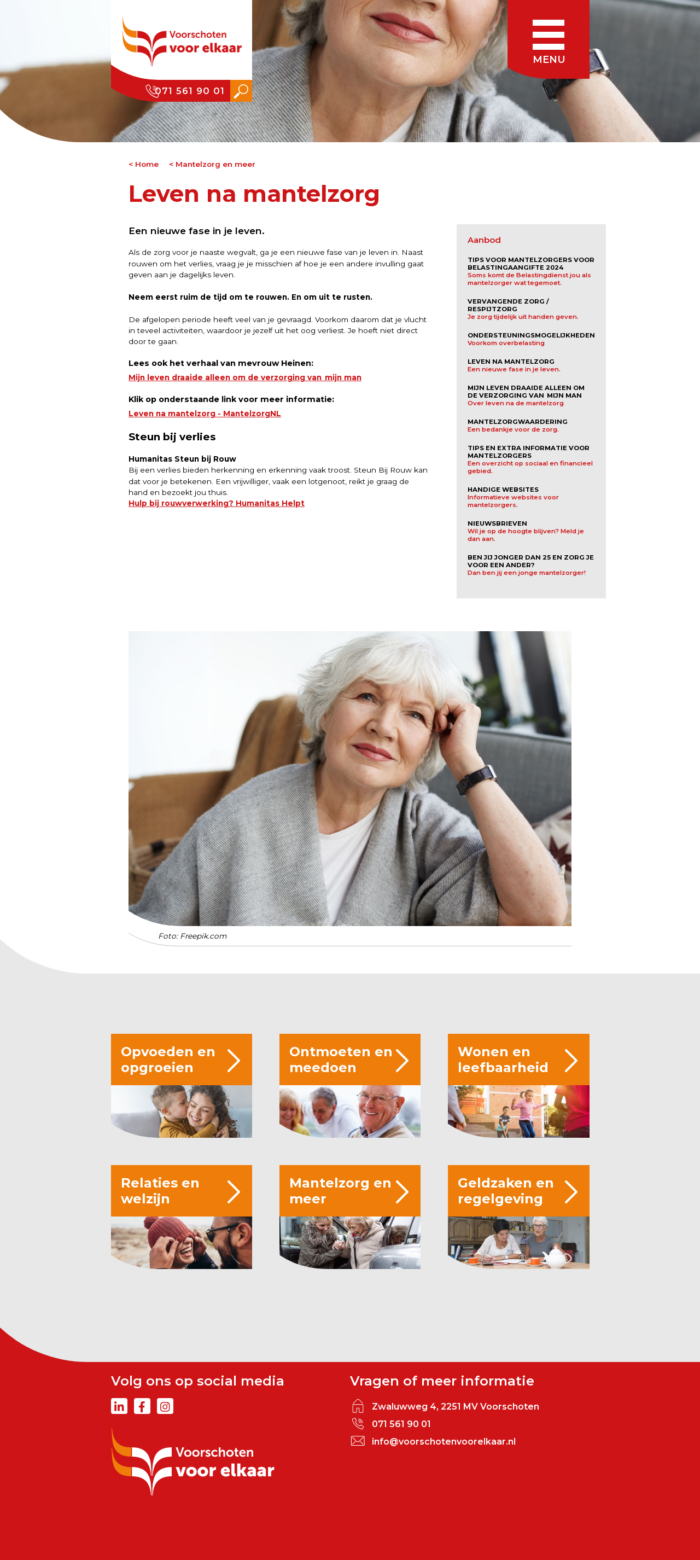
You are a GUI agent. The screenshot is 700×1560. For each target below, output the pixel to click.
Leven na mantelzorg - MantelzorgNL (205, 413)
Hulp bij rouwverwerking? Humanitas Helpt (217, 503)
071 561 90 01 (190, 90)
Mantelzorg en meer (215, 164)
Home (147, 164)
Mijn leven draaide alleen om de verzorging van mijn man (245, 377)
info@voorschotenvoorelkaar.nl (444, 1441)
